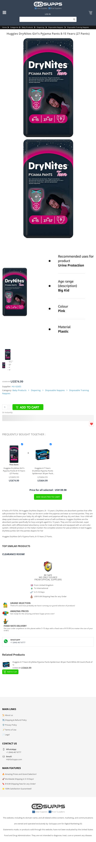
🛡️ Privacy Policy (9, 725)
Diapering (40, 27)
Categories (14, 27)
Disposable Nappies (55, 27)
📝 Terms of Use (9, 729)
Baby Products (27, 27)
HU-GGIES (16, 386)
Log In (48, 14)
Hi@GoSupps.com (14, 759)
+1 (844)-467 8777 (17, 642)
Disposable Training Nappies (78, 27)
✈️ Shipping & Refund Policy (14, 720)
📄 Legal (6, 734)
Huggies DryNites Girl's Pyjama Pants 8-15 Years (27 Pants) (14, 471)
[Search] (48, 19)
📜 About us (7, 715)
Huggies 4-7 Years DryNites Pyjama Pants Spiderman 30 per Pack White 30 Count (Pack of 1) (42, 471)
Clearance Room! (13, 554)
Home (4, 27)
